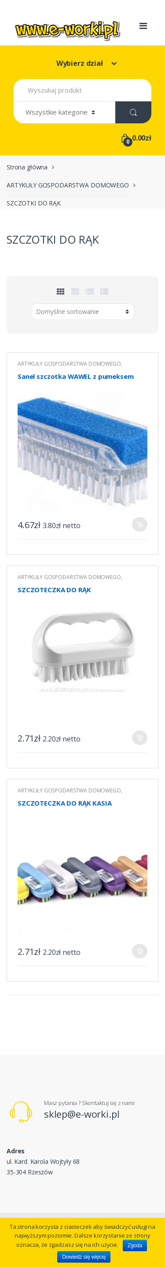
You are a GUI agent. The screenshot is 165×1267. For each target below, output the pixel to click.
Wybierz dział (80, 63)
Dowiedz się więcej (84, 1257)
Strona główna (27, 167)
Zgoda (135, 1245)
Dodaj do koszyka (139, 524)
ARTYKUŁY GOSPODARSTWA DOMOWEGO (68, 185)
